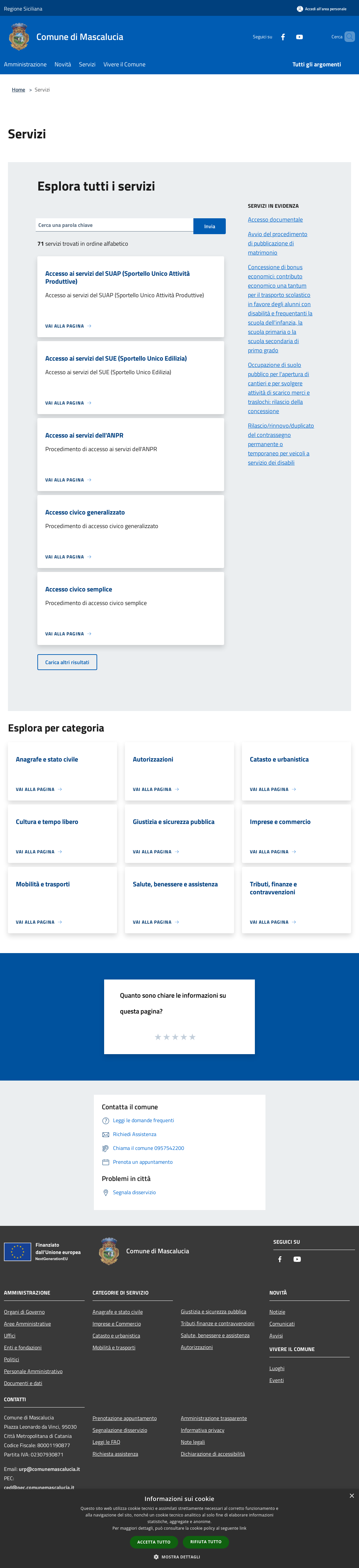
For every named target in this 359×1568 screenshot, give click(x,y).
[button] (179, 1556)
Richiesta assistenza (115, 1454)
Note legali (193, 1442)
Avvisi (276, 1335)
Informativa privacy (202, 1430)
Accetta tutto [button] (154, 1542)
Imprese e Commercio (117, 1324)
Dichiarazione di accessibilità (213, 1454)
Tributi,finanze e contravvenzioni (218, 1323)
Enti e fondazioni (23, 1347)
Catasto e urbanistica (116, 1335)
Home (18, 89)
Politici (11, 1359)
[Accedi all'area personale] (321, 9)
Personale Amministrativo (33, 1371)
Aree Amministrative (27, 1324)
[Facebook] (271, 36)
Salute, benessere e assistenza (215, 1335)
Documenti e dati (23, 1383)
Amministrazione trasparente (214, 1418)
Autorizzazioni (197, 1347)
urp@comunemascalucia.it (49, 1469)
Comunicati (282, 1324)
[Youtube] (288, 36)
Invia (209, 226)
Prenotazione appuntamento (125, 1418)
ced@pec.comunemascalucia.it (39, 1487)
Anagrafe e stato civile (118, 1312)
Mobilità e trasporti (114, 1347)
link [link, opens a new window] (243, 1528)
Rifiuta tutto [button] (206, 1542)
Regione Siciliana (23, 9)
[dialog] (179, 1528)
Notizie (277, 1312)
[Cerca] (347, 37)
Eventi (276, 1380)
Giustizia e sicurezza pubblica (213, 1311)
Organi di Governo (24, 1312)
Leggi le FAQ (106, 1442)
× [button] (351, 1496)
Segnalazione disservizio (120, 1430)
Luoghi (277, 1368)
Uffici (10, 1335)
